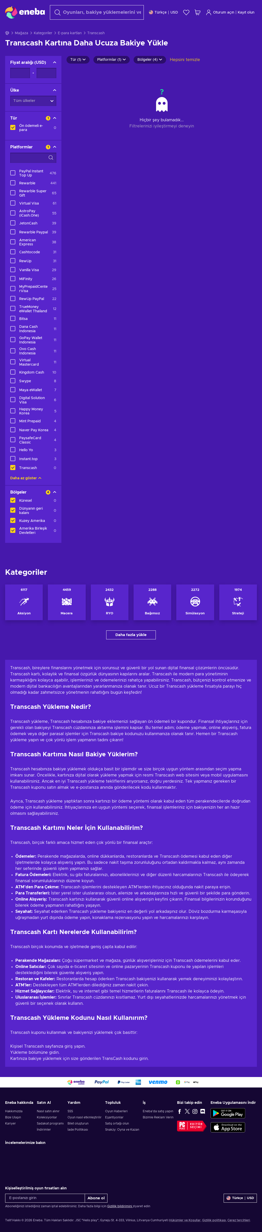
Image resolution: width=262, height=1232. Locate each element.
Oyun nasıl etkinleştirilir (85, 1130)
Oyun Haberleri (116, 1124)
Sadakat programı (50, 1136)
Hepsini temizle (185, 72)
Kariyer (10, 1136)
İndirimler (44, 1142)
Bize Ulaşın (13, 1130)
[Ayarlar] (163, 12)
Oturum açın (220, 12)
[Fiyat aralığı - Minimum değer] (20, 86)
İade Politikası (78, 1142)
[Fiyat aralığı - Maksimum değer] (46, 86)
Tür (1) (78, 72)
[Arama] (97, 12)
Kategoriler (43, 46)
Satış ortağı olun (117, 1136)
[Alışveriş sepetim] (197, 12)
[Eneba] (25, 12)
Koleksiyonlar (47, 1130)
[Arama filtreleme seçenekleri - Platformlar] (33, 170)
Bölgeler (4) (149, 72)
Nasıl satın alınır (48, 1124)
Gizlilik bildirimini (120, 1219)
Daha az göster (25, 491)
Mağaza (21, 46)
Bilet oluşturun (78, 1136)
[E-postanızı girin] (45, 1210)
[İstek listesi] (186, 12)
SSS (70, 1124)
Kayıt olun (246, 12)
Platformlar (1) (111, 72)
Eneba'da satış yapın (158, 1124)
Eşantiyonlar (114, 1130)
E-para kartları (70, 46)
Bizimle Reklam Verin (158, 1130)
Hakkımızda (14, 1124)
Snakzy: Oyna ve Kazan (122, 1142)
